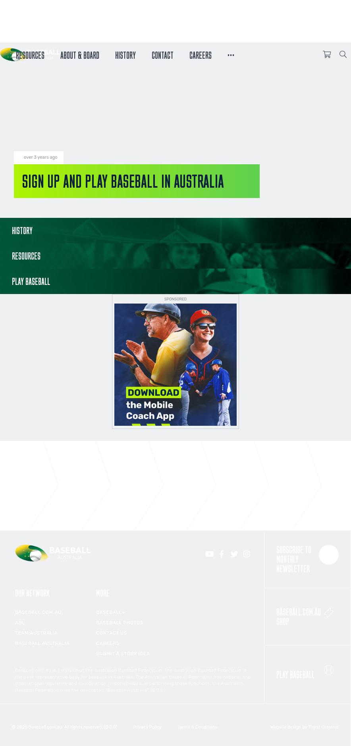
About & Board (79, 54)
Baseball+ (110, 612)
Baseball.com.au (38, 612)
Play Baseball (307, 670)
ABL (20, 622)
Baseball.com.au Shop (307, 614)
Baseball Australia (42, 643)
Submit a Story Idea (123, 653)
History (125, 54)
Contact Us (111, 633)
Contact (163, 54)
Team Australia (36, 633)
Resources (30, 54)
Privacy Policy (147, 727)
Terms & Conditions (197, 727)
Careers (200, 54)
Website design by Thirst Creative (304, 727)
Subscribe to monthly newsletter (307, 559)
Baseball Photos (119, 622)
